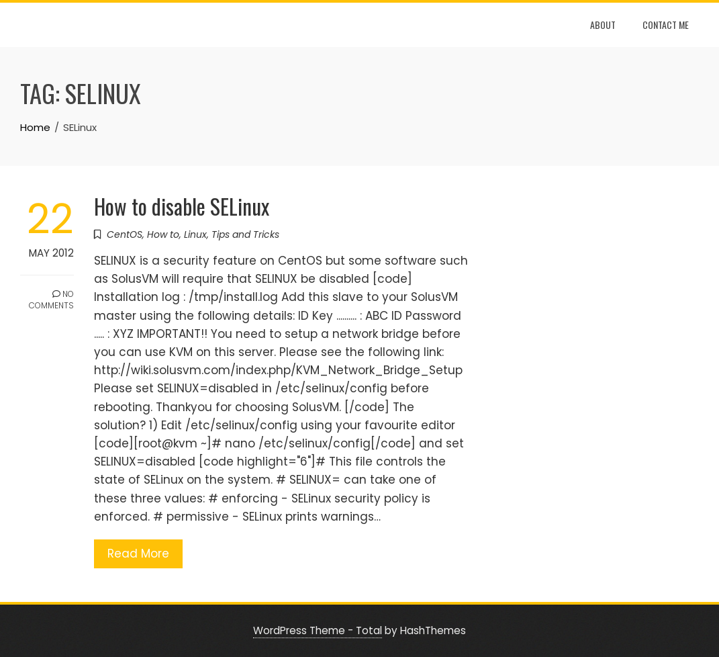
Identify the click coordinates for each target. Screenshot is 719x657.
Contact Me (665, 24)
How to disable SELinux (181, 206)
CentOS (124, 234)
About (603, 24)
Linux (195, 234)
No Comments (51, 299)
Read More (138, 553)
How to (163, 234)
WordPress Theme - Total (317, 630)
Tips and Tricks (245, 234)
